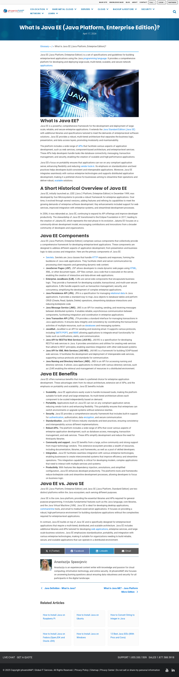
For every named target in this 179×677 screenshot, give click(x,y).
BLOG (128, 2)
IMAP (75, 332)
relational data (118, 293)
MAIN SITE (103, 2)
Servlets (50, 257)
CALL (151, 2)
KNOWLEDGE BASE (116, 2)
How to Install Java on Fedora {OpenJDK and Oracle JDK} (54, 637)
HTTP (95, 257)
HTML (133, 268)
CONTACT (143, 2)
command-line (47, 509)
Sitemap (94, 670)
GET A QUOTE (24, 657)
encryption (89, 417)
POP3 (65, 332)
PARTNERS (172, 2)
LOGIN (161, 2)
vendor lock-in (87, 166)
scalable (59, 180)
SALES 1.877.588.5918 (161, 657)
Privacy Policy (82, 670)
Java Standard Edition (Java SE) (119, 129)
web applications (99, 529)
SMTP (58, 332)
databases (90, 325)
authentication (56, 417)
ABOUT (134, 2)
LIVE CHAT (9, 657)
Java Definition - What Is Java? (58, 588)
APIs (80, 146)
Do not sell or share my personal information (138, 670)
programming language (95, 58)
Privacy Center (107, 670)
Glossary (44, 46)
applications (46, 65)
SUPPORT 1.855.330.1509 (132, 657)
